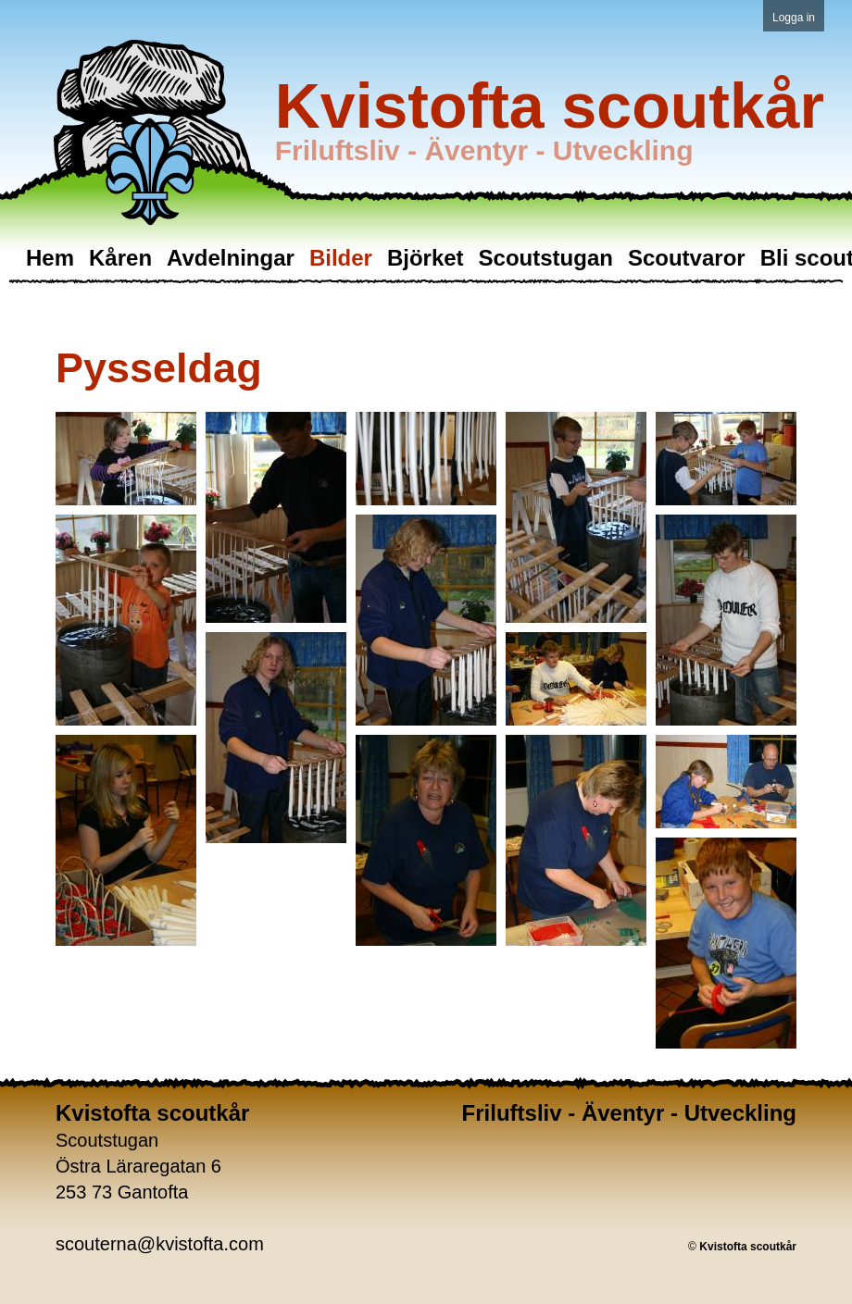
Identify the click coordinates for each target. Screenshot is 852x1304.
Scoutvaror (687, 257)
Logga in (793, 17)
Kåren (120, 257)
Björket (425, 257)
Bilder (340, 257)
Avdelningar (230, 257)
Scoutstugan (546, 257)
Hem (50, 257)
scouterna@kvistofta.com (160, 1244)
